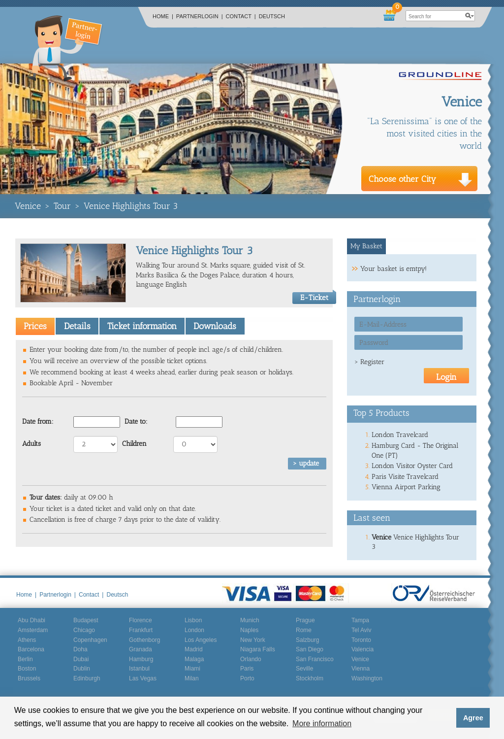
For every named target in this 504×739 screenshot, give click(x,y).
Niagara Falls (257, 649)
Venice (28, 206)
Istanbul (139, 668)
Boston (27, 668)
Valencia (362, 649)
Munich (249, 620)
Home (163, 16)
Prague (305, 620)
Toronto (361, 640)
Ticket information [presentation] (142, 326)
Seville (304, 668)
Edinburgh (86, 678)
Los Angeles (201, 640)
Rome (304, 630)
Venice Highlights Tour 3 (131, 206)
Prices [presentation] (35, 326)
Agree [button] (473, 718)
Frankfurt (141, 630)
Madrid (194, 649)
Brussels (29, 678)
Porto (247, 678)
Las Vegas (143, 678)
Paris (246, 668)
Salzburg (307, 640)
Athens (27, 640)
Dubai (81, 659)
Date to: (136, 421)
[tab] (35, 326)
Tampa (360, 620)
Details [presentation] (77, 326)
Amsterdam (33, 630)
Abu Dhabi (31, 620)
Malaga (194, 659)
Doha (80, 649)
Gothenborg (144, 640)
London (194, 630)
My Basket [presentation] (366, 246)
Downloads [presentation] (214, 326)
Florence (140, 620)
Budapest (85, 620)
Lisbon (193, 620)
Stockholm (309, 678)
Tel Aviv (361, 630)
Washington (366, 678)
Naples (249, 630)
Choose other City (402, 179)
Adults (31, 443)
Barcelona (31, 649)
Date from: (38, 421)
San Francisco (315, 659)
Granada (140, 649)
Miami (192, 668)
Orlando (250, 659)
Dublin (81, 668)
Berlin (25, 659)
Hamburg (141, 659)
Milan (192, 678)
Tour (62, 206)
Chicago (84, 630)
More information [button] (321, 723)
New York (252, 640)
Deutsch (272, 16)
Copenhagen (90, 640)
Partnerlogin (199, 16)
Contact (241, 16)
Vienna (360, 668)
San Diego (309, 649)
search (469, 15)
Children (134, 443)
